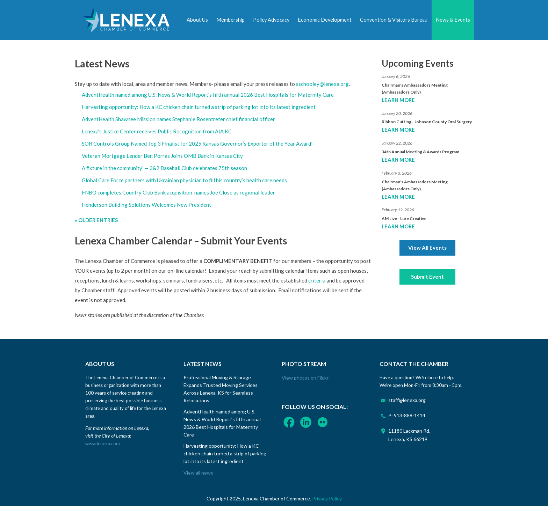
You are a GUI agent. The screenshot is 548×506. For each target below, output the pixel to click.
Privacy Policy (327, 498)
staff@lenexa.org (407, 400)
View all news (198, 473)
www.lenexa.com (102, 443)
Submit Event (427, 276)
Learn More (398, 100)
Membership (230, 20)
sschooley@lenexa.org (322, 84)
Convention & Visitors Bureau (393, 20)
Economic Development (325, 20)
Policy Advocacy (271, 20)
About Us (197, 20)
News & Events (453, 20)
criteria (316, 280)
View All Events (427, 247)
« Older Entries (96, 220)
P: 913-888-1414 (406, 415)
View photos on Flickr (305, 378)
